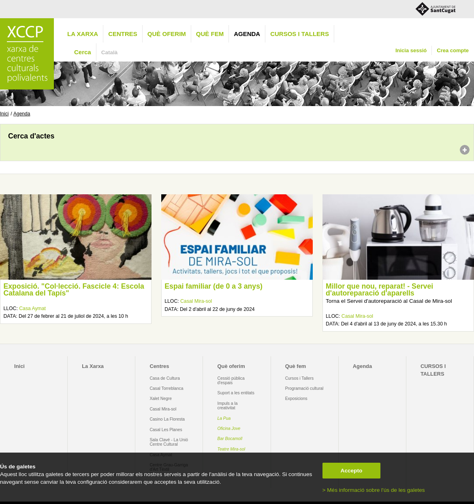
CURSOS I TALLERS (299, 33)
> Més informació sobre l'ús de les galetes (373, 490)
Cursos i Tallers (299, 378)
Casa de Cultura (164, 378)
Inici (4, 114)
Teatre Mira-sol (232, 449)
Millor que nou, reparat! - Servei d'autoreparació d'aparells (379, 290)
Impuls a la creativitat (228, 405)
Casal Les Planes (165, 429)
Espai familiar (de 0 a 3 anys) (213, 286)
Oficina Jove (229, 428)
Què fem (210, 33)
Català (109, 52)
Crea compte (453, 50)
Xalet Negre (160, 398)
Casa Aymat (32, 308)
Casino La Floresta (167, 419)
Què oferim (166, 33)
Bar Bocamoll (230, 438)
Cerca (82, 52)
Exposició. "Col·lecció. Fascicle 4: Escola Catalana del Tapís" (73, 290)
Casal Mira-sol (196, 301)
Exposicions (296, 398)
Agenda (247, 33)
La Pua (224, 418)
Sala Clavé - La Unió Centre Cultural (168, 442)
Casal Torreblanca (166, 388)
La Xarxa (82, 33)
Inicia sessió (411, 50)
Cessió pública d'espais (231, 380)
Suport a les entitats (236, 393)
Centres (122, 33)
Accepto (352, 471)
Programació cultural (304, 388)
